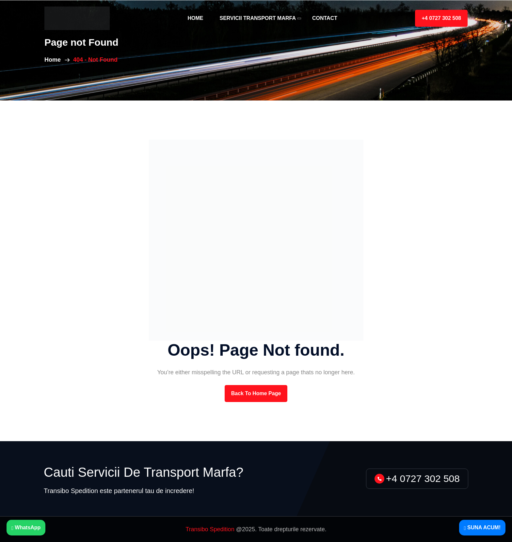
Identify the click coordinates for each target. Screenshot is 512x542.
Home (195, 18)
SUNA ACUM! (482, 527)
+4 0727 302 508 (441, 18)
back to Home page (256, 393)
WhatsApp (25, 527)
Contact (324, 18)
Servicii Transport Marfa (257, 18)
